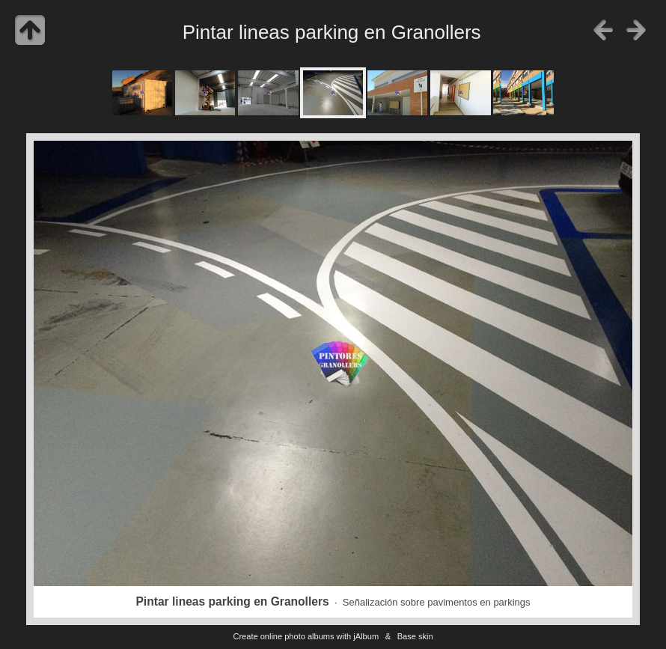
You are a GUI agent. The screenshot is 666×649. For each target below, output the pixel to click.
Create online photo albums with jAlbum (306, 636)
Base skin (415, 636)
